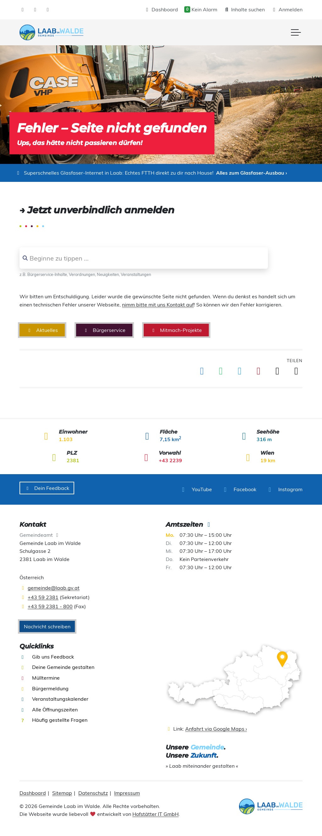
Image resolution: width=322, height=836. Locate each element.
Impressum (127, 790)
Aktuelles (42, 330)
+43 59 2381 (43, 594)
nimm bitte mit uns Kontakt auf (158, 304)
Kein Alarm (200, 9)
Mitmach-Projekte (176, 330)
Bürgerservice (104, 330)
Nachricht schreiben (47, 623)
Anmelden (287, 9)
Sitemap (62, 790)
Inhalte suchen (244, 9)
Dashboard (161, 9)
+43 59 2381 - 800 (50, 603)
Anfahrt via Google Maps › (216, 726)
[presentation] (51, 32)
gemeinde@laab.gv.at (54, 585)
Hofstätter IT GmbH (155, 811)
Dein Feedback (47, 488)
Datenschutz (93, 790)
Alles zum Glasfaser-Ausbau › (251, 173)
